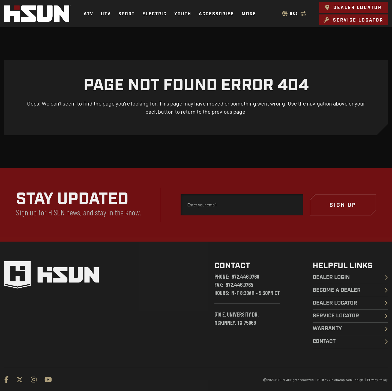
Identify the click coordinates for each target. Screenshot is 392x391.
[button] (353, 7)
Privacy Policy (377, 379)
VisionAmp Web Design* (346, 379)
